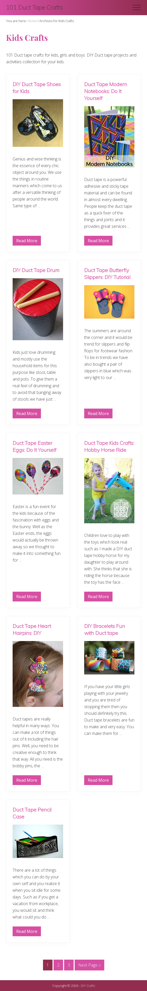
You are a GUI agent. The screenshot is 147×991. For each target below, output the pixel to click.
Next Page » (89, 965)
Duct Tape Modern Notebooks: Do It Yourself (105, 91)
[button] (136, 7)
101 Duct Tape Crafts (34, 7)
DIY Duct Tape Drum (36, 270)
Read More (26, 242)
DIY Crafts (88, 985)
